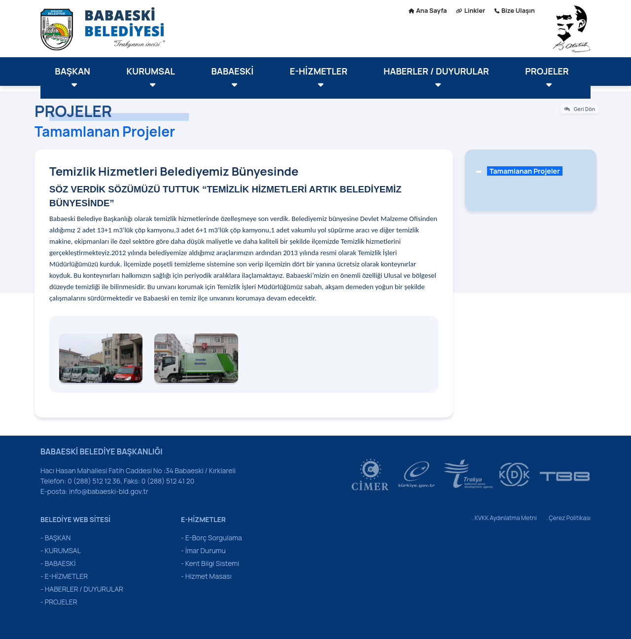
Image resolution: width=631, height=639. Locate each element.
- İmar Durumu (203, 550)
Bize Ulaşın (514, 10)
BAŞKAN (72, 77)
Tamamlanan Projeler (525, 171)
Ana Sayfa (428, 10)
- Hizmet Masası (206, 576)
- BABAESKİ (57, 563)
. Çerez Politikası (568, 518)
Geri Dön (579, 109)
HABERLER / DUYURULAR (436, 77)
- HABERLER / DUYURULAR (81, 589)
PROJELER (546, 77)
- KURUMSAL (60, 550)
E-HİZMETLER (319, 77)
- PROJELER (58, 601)
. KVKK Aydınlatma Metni (504, 518)
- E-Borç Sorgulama (211, 537)
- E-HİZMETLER (64, 576)
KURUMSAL (151, 77)
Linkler (470, 10)
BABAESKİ (232, 77)
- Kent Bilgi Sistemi (210, 563)
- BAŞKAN (55, 537)
